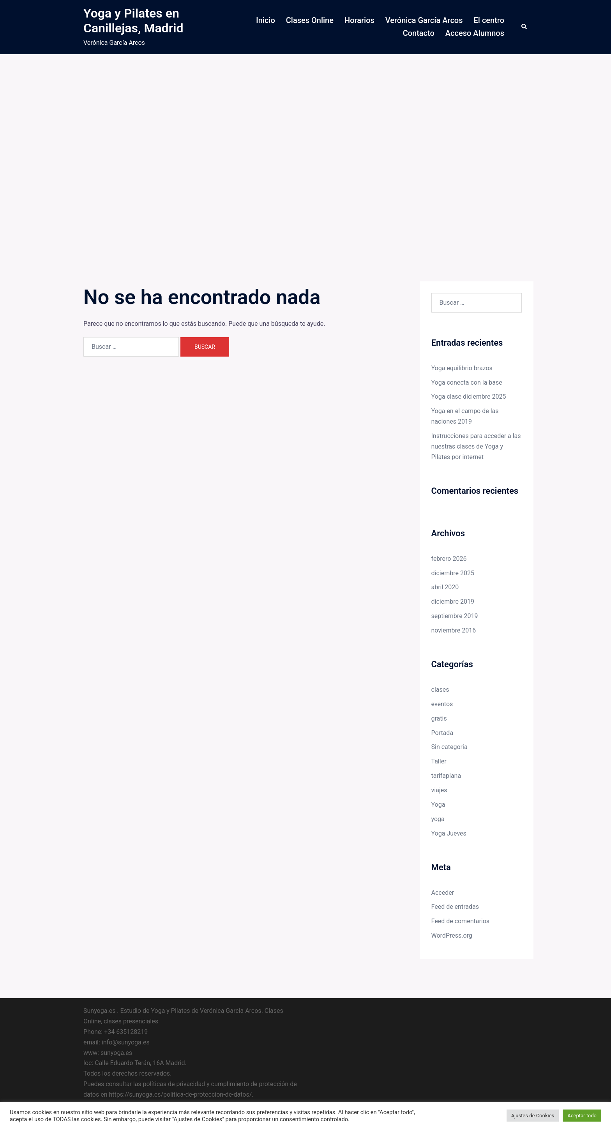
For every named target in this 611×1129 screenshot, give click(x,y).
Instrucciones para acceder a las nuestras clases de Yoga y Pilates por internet (476, 446)
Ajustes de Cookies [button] (532, 1115)
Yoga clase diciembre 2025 (468, 396)
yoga (438, 819)
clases (440, 689)
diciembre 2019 (452, 601)
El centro (489, 20)
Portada (442, 733)
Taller (439, 761)
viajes (439, 790)
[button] (524, 27)
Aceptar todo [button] (582, 1115)
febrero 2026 (449, 558)
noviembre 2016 (453, 630)
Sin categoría (449, 747)
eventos (442, 704)
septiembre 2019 (454, 616)
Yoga (438, 804)
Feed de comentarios (460, 921)
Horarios (359, 20)
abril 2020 (445, 587)
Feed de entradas (455, 906)
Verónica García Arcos (424, 20)
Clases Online (310, 20)
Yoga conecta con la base (466, 382)
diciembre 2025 (452, 573)
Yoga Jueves (448, 833)
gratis (439, 718)
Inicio (265, 20)
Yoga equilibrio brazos (462, 368)
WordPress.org (451, 935)
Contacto (418, 33)
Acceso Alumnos (474, 33)
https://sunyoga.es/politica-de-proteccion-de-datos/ (180, 1094)
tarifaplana (446, 775)
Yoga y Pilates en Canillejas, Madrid (133, 20)
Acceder (442, 892)
